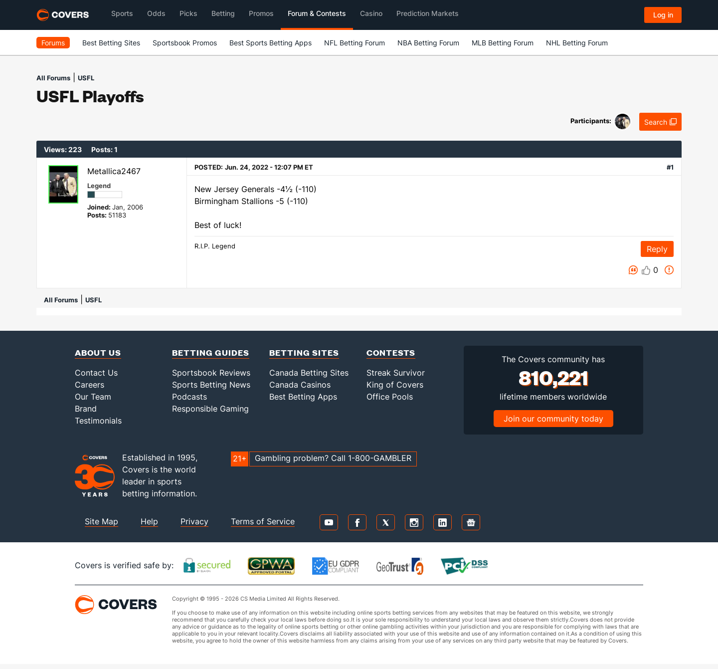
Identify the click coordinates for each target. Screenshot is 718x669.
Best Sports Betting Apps (270, 42)
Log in (663, 14)
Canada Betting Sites (309, 373)
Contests (390, 352)
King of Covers (394, 385)
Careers (89, 385)
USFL (86, 78)
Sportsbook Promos (185, 42)
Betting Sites (304, 352)
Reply (657, 249)
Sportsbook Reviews (211, 373)
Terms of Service (263, 521)
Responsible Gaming (210, 409)
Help (149, 521)
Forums (53, 42)
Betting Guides (210, 352)
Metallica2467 (114, 171)
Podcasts (189, 397)
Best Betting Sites (111, 42)
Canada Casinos (300, 385)
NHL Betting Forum (577, 42)
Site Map (101, 521)
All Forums (53, 78)
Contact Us (96, 373)
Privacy (194, 521)
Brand (86, 409)
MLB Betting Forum (503, 42)
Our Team (93, 397)
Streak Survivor (395, 373)
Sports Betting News (211, 385)
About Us (98, 352)
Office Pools (389, 397)
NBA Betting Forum (428, 42)
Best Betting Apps (303, 397)
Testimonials (98, 421)
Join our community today (553, 419)
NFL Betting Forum (354, 42)
